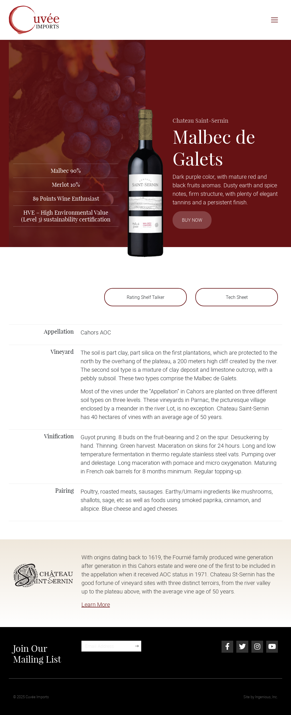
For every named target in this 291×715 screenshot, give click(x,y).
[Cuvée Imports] (34, 20)
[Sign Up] (137, 646)
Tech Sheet (237, 297)
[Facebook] (227, 647)
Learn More (95, 604)
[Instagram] (257, 647)
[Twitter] (242, 647)
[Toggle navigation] (274, 20)
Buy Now (192, 220)
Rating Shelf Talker (145, 297)
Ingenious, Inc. (266, 696)
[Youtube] (272, 647)
